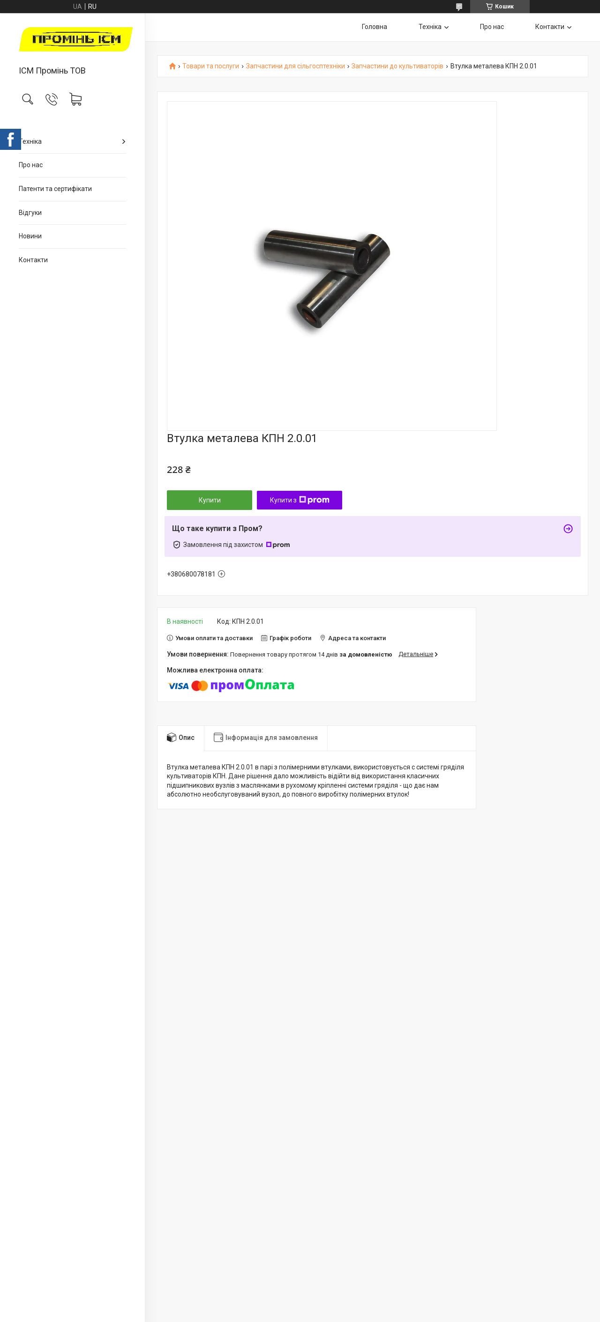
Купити (210, 500)
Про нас (31, 165)
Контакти (33, 260)
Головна (374, 26)
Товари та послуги (210, 66)
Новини (30, 236)
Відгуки (30, 212)
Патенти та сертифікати (55, 188)
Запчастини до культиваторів (397, 66)
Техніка (30, 141)
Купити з (300, 500)
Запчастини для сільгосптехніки (295, 66)
